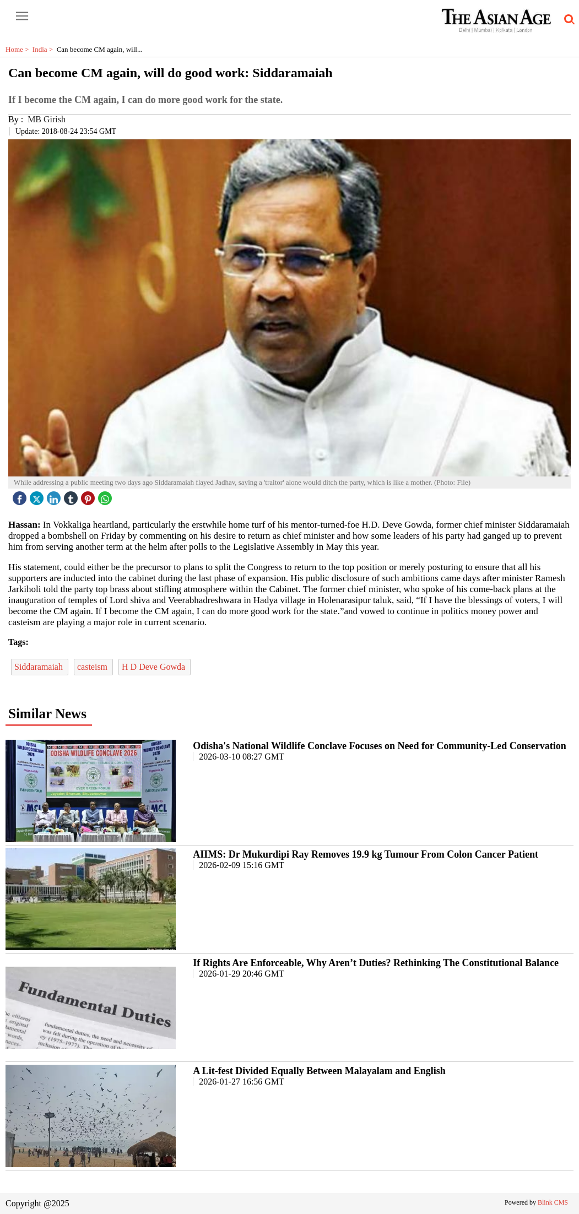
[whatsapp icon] (106, 495)
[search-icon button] (567, 20)
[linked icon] (55, 495)
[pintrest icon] (89, 495)
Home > (19, 49)
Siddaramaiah (39, 666)
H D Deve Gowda (154, 666)
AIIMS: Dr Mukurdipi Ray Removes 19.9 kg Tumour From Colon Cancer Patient (365, 854)
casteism (93, 666)
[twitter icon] (38, 495)
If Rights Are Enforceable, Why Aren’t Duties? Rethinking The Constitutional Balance (376, 962)
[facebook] (20, 495)
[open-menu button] (22, 17)
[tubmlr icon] (72, 495)
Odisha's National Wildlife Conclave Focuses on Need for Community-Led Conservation (379, 745)
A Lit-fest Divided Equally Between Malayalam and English (319, 1070)
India (45, 49)
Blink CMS (553, 1202)
